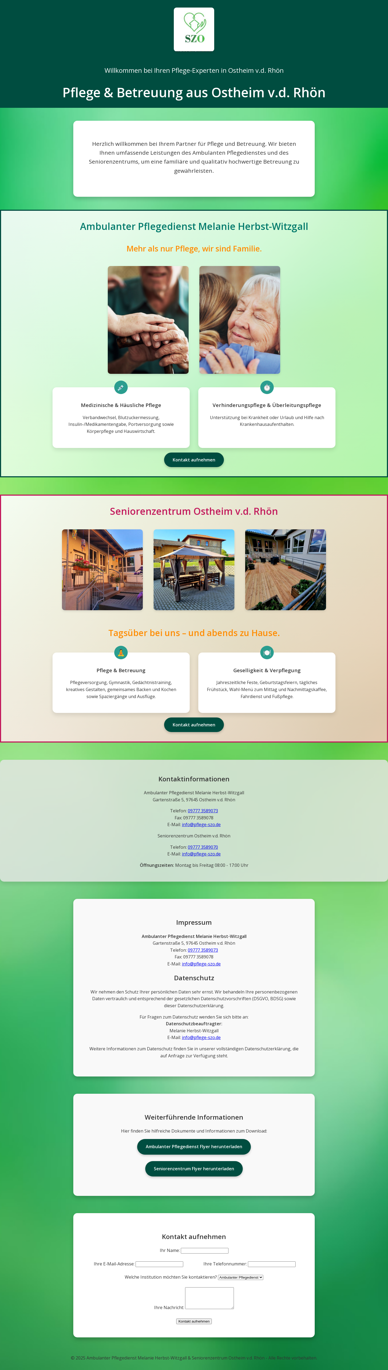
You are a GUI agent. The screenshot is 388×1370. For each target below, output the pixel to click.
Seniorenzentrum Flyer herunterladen (194, 1169)
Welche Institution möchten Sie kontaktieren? (171, 1277)
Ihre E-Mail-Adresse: (114, 1264)
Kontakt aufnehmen (194, 460)
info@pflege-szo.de (201, 824)
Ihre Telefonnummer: (225, 1264)
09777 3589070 (203, 847)
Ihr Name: (170, 1250)
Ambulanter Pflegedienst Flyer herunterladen (194, 1147)
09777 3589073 (203, 811)
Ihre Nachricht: (166, 1311)
